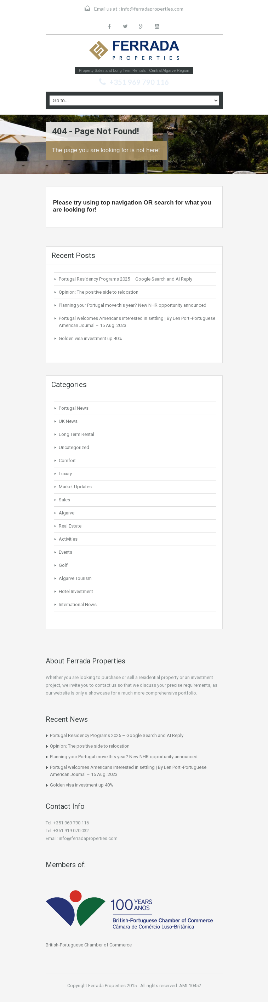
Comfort (67, 460)
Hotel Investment (76, 591)
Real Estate (70, 526)
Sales (64, 499)
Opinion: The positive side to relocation (98, 292)
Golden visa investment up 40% (90, 338)
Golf (63, 565)
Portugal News (74, 408)
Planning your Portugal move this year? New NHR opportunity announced (132, 305)
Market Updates (75, 486)
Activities (68, 539)
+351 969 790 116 (139, 82)
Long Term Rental (76, 434)
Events (65, 552)
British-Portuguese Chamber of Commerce (89, 945)
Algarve (66, 513)
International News (78, 604)
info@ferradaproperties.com (152, 9)
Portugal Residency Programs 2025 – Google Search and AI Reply (125, 279)
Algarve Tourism (75, 578)
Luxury (65, 473)
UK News (68, 421)
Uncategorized (74, 447)
